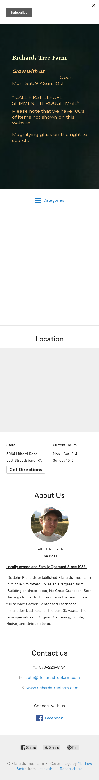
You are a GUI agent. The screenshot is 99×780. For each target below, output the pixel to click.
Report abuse (71, 769)
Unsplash (44, 769)
